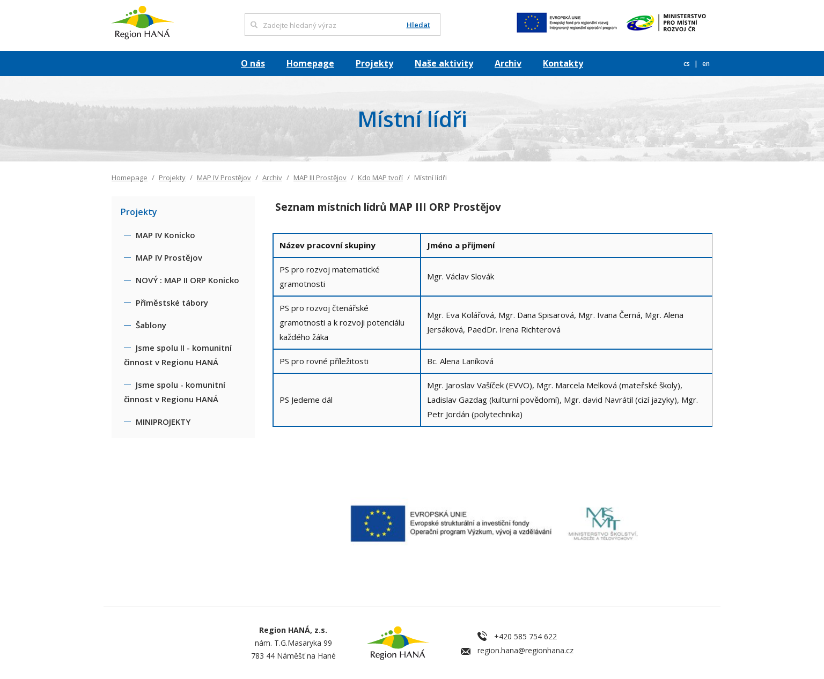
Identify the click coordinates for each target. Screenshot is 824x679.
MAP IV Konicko (165, 235)
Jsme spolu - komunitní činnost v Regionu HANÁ (174, 391)
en (706, 63)
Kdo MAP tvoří (380, 177)
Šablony (151, 325)
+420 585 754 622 (525, 636)
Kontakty (563, 63)
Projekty (374, 63)
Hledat (418, 24)
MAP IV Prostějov (224, 177)
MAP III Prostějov (320, 177)
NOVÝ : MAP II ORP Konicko (187, 280)
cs (687, 63)
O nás (253, 63)
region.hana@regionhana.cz (525, 650)
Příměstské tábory (172, 302)
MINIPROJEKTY (163, 421)
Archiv (508, 63)
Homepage (310, 63)
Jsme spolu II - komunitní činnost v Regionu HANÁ (178, 354)
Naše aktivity (444, 63)
